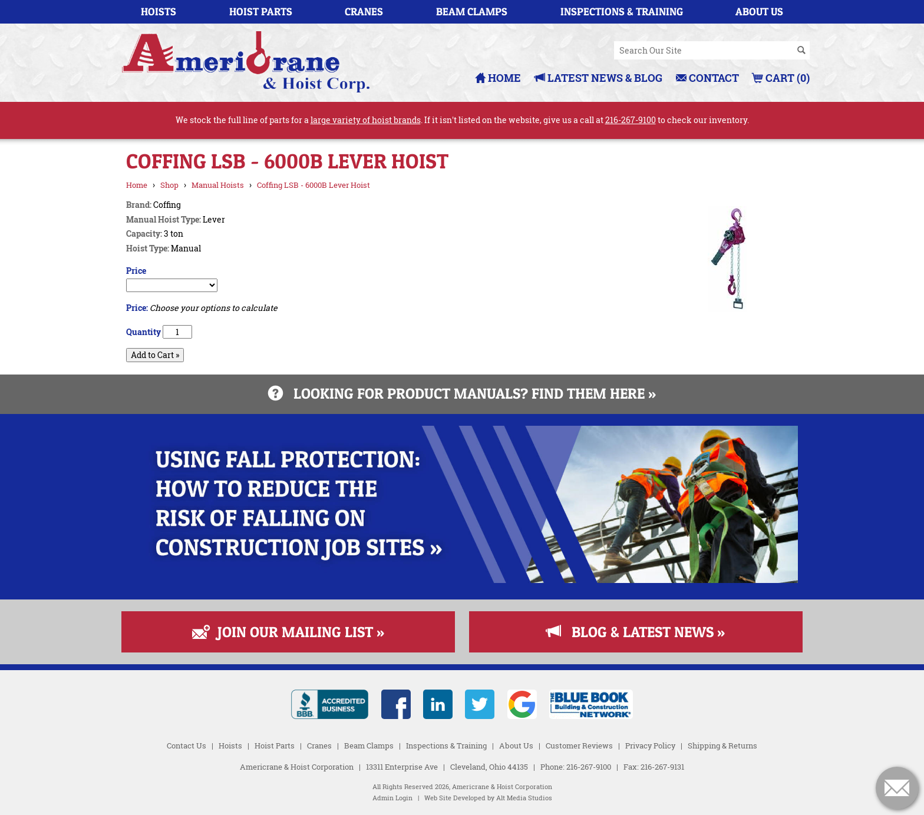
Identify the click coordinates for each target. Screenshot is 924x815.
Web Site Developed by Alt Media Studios (488, 798)
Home (498, 78)
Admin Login (392, 798)
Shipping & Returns (722, 745)
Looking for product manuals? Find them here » (462, 393)
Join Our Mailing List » (288, 632)
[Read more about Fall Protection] (462, 579)
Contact (707, 78)
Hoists (158, 11)
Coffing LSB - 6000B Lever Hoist (313, 185)
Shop (169, 185)
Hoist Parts (260, 11)
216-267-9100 (630, 119)
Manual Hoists (218, 185)
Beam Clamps (471, 11)
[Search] (801, 51)
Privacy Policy (650, 745)
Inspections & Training (621, 11)
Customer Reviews (579, 745)
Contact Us (186, 745)
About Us (759, 11)
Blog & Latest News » (635, 632)
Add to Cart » (155, 354)
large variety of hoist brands (366, 119)
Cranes (364, 11)
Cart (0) (781, 78)
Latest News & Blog (598, 78)
